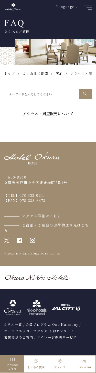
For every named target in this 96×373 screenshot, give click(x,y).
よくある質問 (36, 364)
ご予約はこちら (12, 364)
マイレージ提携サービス (57, 337)
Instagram (83, 364)
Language (65, 6)
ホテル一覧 (13, 324)
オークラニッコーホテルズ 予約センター (37, 331)
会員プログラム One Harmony (52, 324)
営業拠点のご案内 (18, 337)
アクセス (60, 364)
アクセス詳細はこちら (41, 215)
